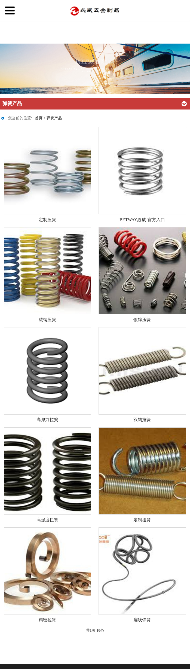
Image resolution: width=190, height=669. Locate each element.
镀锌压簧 (142, 319)
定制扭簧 (142, 520)
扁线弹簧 (142, 620)
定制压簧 (47, 219)
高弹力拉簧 (47, 419)
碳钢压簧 (47, 319)
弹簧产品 (54, 118)
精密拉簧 (47, 620)
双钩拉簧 (142, 419)
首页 (38, 118)
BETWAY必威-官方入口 (142, 219)
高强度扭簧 (47, 520)
